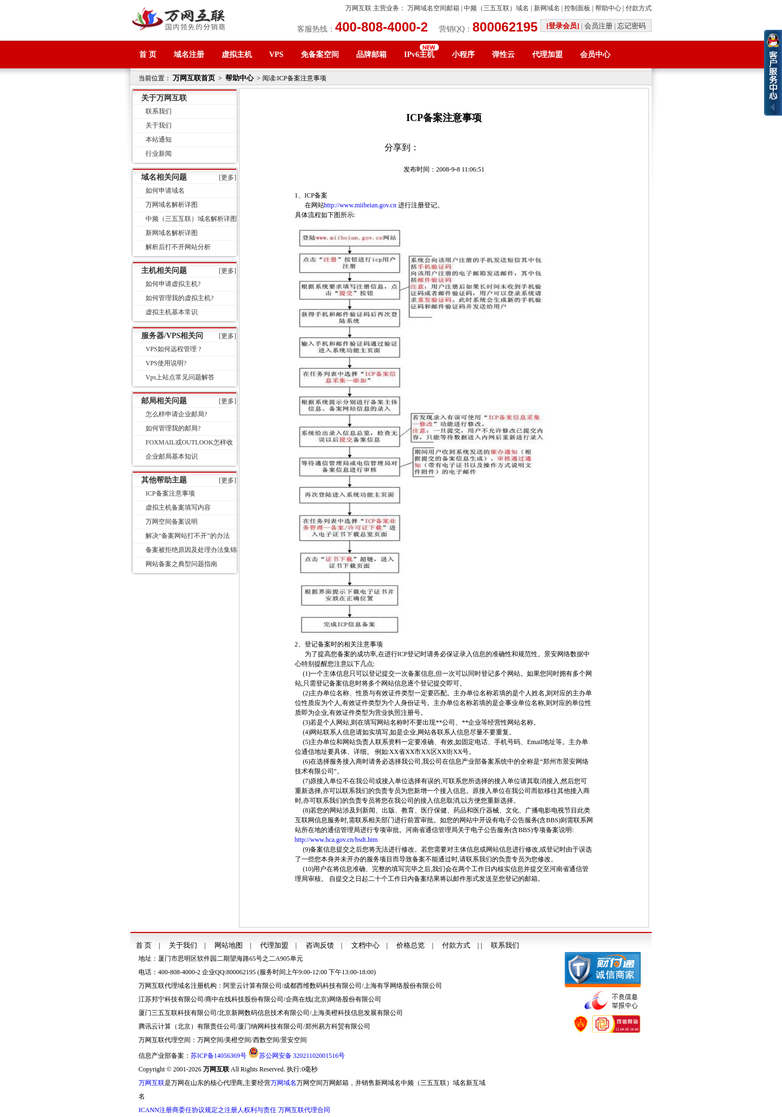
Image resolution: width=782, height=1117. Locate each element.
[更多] (227, 177)
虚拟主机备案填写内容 (178, 507)
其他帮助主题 (164, 480)
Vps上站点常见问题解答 (180, 377)
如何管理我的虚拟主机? (179, 298)
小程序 (463, 54)
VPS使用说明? (166, 363)
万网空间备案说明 (172, 521)
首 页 (147, 54)
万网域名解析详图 (172, 204)
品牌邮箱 (371, 54)
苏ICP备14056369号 (219, 1055)
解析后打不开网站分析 (178, 247)
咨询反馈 (320, 945)
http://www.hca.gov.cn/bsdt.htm (336, 839)
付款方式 (639, 8)
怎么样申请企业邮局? (176, 414)
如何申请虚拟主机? (173, 284)
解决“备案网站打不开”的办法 (188, 536)
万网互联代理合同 (304, 1110)
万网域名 (283, 1083)
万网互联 (358, 8)
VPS (276, 54)
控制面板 (577, 8)
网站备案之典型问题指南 (181, 564)
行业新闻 (159, 153)
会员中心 (595, 54)
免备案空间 (320, 54)
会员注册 (598, 26)
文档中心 (365, 945)
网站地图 (229, 945)
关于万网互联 (164, 98)
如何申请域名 (165, 190)
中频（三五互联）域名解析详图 (191, 219)
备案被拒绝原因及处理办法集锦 (191, 550)
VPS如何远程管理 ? (173, 349)
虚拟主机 (237, 54)
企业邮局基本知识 (172, 456)
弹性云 (503, 54)
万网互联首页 (194, 78)
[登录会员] (562, 26)
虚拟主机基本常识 (172, 312)
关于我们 (159, 125)
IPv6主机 (419, 54)
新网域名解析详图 (172, 233)
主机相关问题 (164, 270)
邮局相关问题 (164, 401)
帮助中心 (608, 8)
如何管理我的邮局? (173, 428)
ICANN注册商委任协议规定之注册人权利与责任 (207, 1110)
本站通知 (159, 139)
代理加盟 (547, 54)
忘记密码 (631, 26)
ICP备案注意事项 (170, 493)
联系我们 (159, 111)
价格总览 (410, 945)
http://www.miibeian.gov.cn (360, 205)
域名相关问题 (164, 177)
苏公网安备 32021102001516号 (302, 1055)
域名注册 (189, 54)
